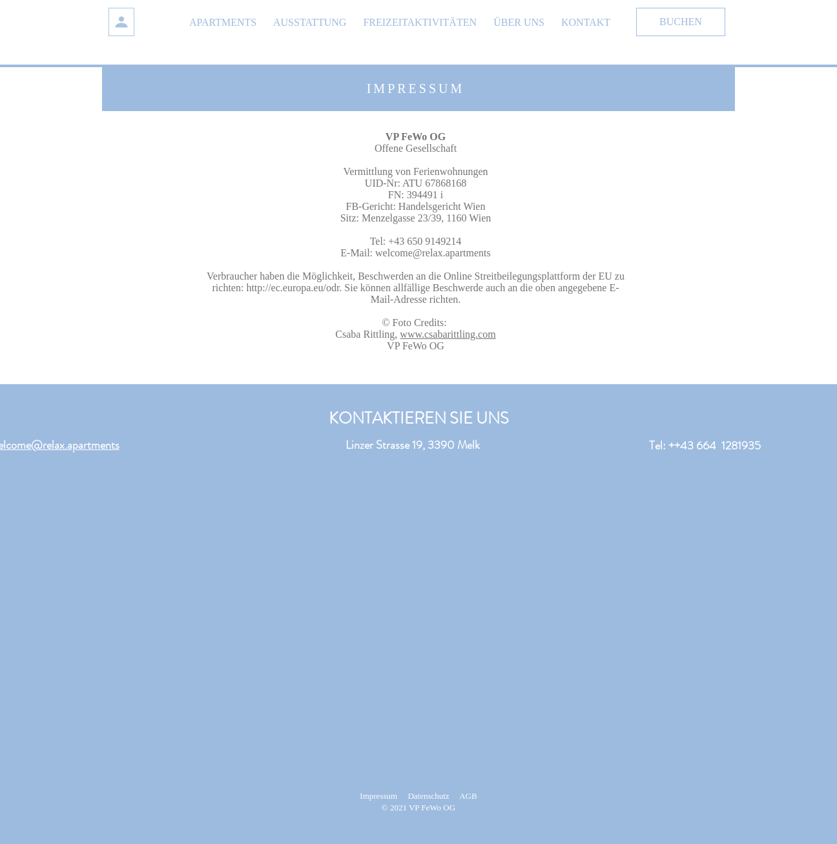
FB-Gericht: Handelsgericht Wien (416, 206)
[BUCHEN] (680, 22)
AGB (468, 796)
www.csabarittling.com (447, 334)
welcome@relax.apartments (433, 252)
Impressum (378, 796)
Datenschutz (428, 796)
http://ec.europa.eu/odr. (294, 287)
